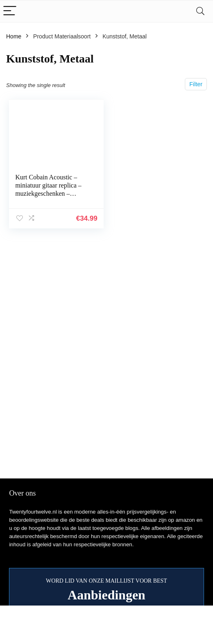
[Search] (200, 11)
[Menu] (10, 11)
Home (13, 36)
